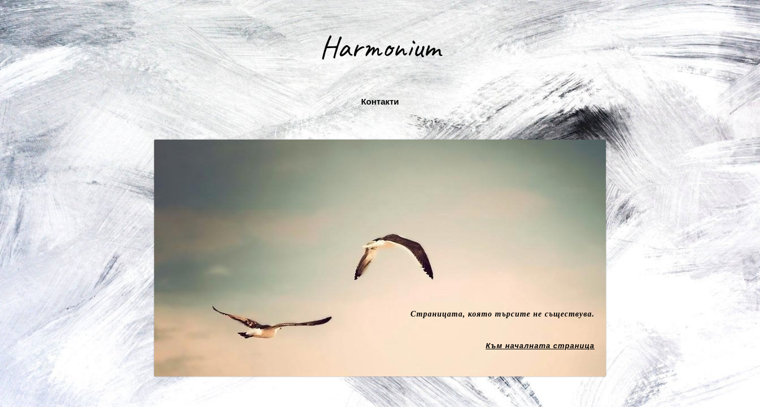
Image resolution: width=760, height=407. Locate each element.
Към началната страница (540, 345)
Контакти (380, 101)
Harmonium (380, 47)
